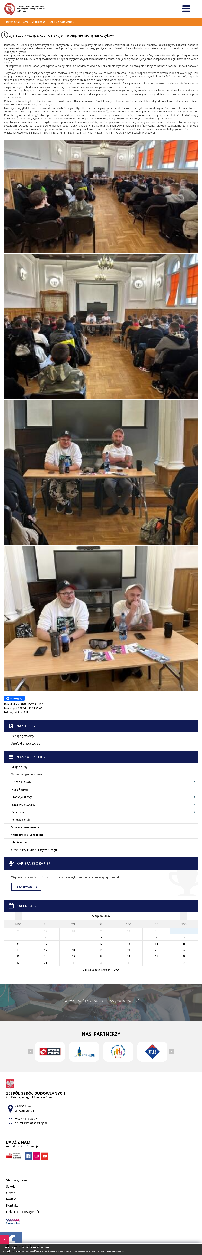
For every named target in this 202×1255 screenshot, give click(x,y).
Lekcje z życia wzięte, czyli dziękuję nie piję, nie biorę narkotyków (59, 36)
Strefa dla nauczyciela (25, 743)
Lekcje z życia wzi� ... (59, 22)
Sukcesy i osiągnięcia (25, 827)
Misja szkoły (19, 767)
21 (156, 950)
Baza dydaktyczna (23, 804)
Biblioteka (18, 812)
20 (128, 950)
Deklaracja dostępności (23, 1212)
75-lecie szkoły (20, 820)
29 (184, 956)
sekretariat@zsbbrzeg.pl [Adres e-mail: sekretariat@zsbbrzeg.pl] (31, 1123)
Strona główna (17, 1180)
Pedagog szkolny (22, 736)
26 (101, 956)
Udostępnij (14, 698)
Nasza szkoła (31, 757)
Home (24, 22)
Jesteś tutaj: (13, 22)
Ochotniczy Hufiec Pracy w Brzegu (34, 850)
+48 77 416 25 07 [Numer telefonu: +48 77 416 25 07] (26, 1119)
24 (45, 956)
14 (156, 943)
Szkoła (11, 1186)
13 (128, 943)
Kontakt (12, 1205)
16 (18, 950)
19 (101, 950)
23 (18, 956)
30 (18, 962)
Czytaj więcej (27, 886)
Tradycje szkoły (21, 797)
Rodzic (11, 1199)
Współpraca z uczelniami (27, 835)
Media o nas (19, 842)
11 (73, 943)
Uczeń (10, 1193)
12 (101, 943)
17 (45, 950)
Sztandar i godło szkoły (26, 774)
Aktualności (36, 22)
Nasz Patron (19, 789)
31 (45, 962)
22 (184, 950)
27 (128, 956)
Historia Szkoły (21, 782)
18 (73, 950)
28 (156, 956)
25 (73, 956)
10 (45, 943)
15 (184, 943)
